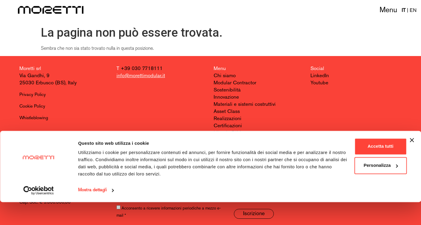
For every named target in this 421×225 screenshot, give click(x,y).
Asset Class (227, 111)
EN (413, 10)
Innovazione (226, 97)
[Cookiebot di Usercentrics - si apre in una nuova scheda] (39, 213)
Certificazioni (228, 125)
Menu (388, 10)
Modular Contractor (235, 83)
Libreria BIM (227, 133)
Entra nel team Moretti (238, 147)
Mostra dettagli (92, 213)
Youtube (319, 83)
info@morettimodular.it (140, 75)
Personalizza (356, 188)
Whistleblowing (33, 118)
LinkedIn (319, 75)
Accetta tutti (356, 169)
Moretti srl (30, 68)
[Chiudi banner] (412, 163)
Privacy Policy (32, 95)
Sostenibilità (227, 90)
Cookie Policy (32, 106)
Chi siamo (225, 75)
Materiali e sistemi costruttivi (245, 104)
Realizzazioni (227, 118)
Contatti (222, 140)
